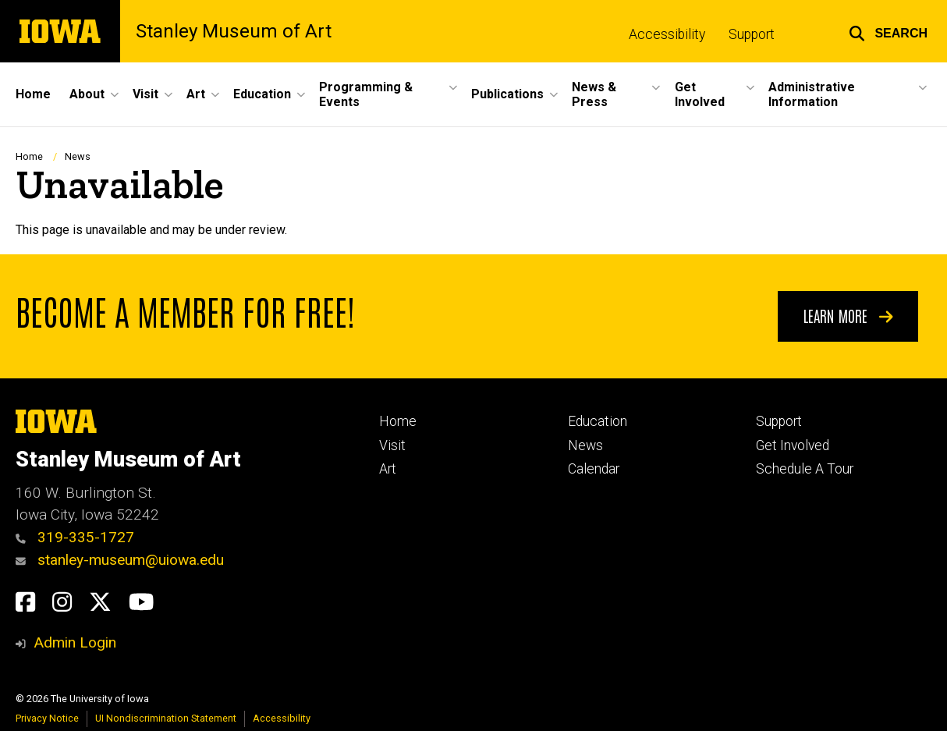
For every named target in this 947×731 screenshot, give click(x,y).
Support (752, 34)
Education (597, 421)
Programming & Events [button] (366, 94)
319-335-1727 (75, 537)
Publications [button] (507, 94)
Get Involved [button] (700, 94)
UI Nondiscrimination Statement (165, 718)
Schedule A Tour (804, 469)
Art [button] (195, 94)
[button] (888, 31)
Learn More (848, 315)
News (77, 156)
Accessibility (667, 34)
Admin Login (75, 642)
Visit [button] (145, 94)
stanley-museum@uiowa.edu (120, 560)
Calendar (593, 469)
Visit (392, 445)
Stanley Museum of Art (234, 31)
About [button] (87, 94)
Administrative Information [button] (811, 94)
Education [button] (262, 94)
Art (387, 469)
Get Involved (792, 445)
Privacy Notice (47, 718)
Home (33, 94)
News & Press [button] (594, 94)
